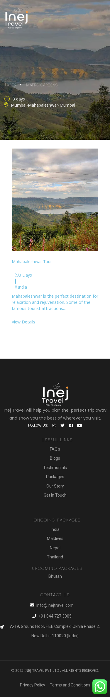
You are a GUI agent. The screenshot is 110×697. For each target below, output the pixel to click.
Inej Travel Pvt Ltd (41, 670)
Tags (10, 84)
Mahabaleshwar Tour (32, 261)
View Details (23, 321)
